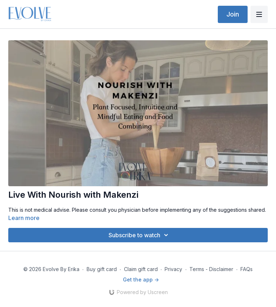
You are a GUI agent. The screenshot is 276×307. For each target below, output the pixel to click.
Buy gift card (102, 269)
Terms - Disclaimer (211, 269)
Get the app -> (141, 279)
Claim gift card (141, 269)
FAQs (246, 269)
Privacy (173, 269)
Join (232, 14)
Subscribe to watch (139, 235)
